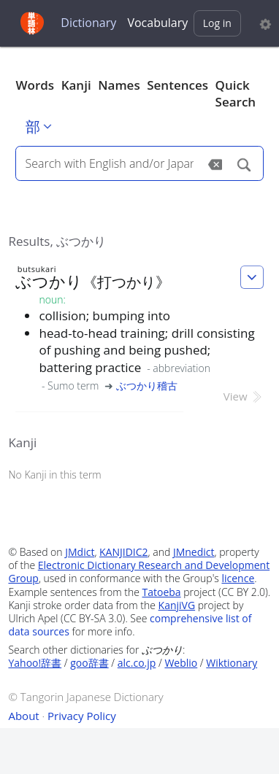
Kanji (76, 85)
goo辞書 (89, 663)
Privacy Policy (81, 715)
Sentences (177, 85)
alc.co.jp (137, 663)
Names (119, 85)
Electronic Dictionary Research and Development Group (139, 571)
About (23, 715)
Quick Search (235, 94)
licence (237, 578)
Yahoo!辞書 (34, 663)
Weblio (180, 663)
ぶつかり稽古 (146, 385)
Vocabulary (157, 23)
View (243, 396)
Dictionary (88, 23)
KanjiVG (177, 605)
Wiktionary (231, 663)
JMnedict (194, 552)
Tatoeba (161, 592)
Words (34, 85)
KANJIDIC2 (123, 552)
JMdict (79, 552)
